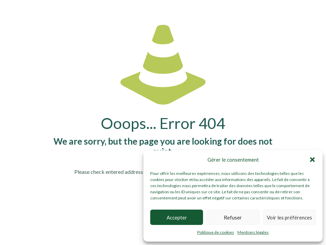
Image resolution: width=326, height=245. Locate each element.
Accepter (177, 217)
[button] (312, 159)
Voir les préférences (289, 217)
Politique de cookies (215, 232)
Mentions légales (253, 232)
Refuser (233, 217)
